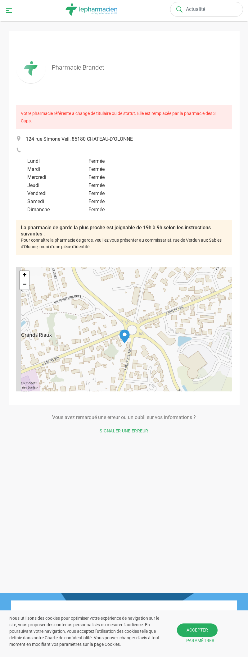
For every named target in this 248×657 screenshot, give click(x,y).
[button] (124, 336)
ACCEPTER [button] (197, 629)
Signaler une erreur (124, 430)
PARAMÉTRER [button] (200, 640)
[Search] (206, 9)
